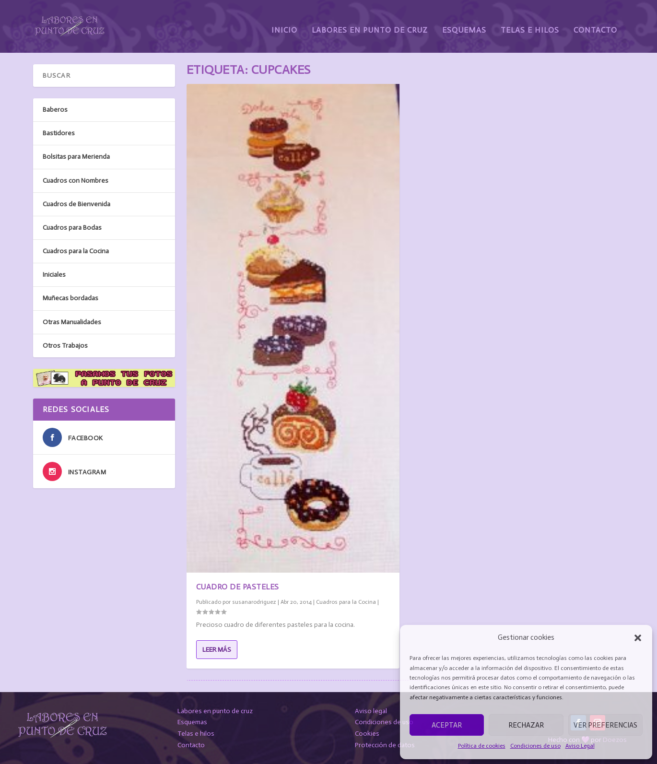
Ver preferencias (605, 725)
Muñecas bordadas (70, 298)
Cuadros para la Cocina (346, 601)
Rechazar (526, 725)
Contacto (595, 23)
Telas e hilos (195, 733)
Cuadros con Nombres (75, 180)
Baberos (55, 110)
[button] (638, 638)
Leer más (216, 650)
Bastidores (59, 133)
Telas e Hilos (530, 23)
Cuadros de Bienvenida (76, 204)
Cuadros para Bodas (72, 227)
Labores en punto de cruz (215, 711)
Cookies (367, 733)
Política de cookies (481, 745)
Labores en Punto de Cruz (370, 23)
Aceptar (447, 725)
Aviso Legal (580, 745)
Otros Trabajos (65, 345)
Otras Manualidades (72, 322)
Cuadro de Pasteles (237, 586)
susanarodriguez (254, 601)
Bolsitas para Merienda (76, 157)
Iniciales (54, 274)
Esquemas (464, 23)
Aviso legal (371, 711)
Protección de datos (385, 745)
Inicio (284, 23)
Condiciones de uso (535, 745)
